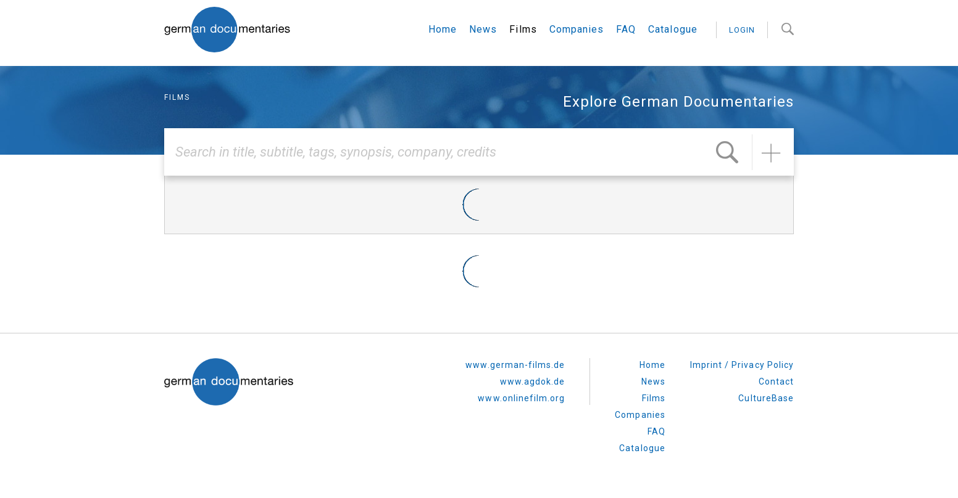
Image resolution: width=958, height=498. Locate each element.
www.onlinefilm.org (521, 398)
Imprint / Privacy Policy (742, 365)
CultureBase (766, 398)
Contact (776, 381)
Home (442, 29)
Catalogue (672, 29)
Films (522, 29)
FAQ (626, 29)
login (742, 30)
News (483, 29)
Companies (576, 29)
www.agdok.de (532, 381)
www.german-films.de (515, 365)
